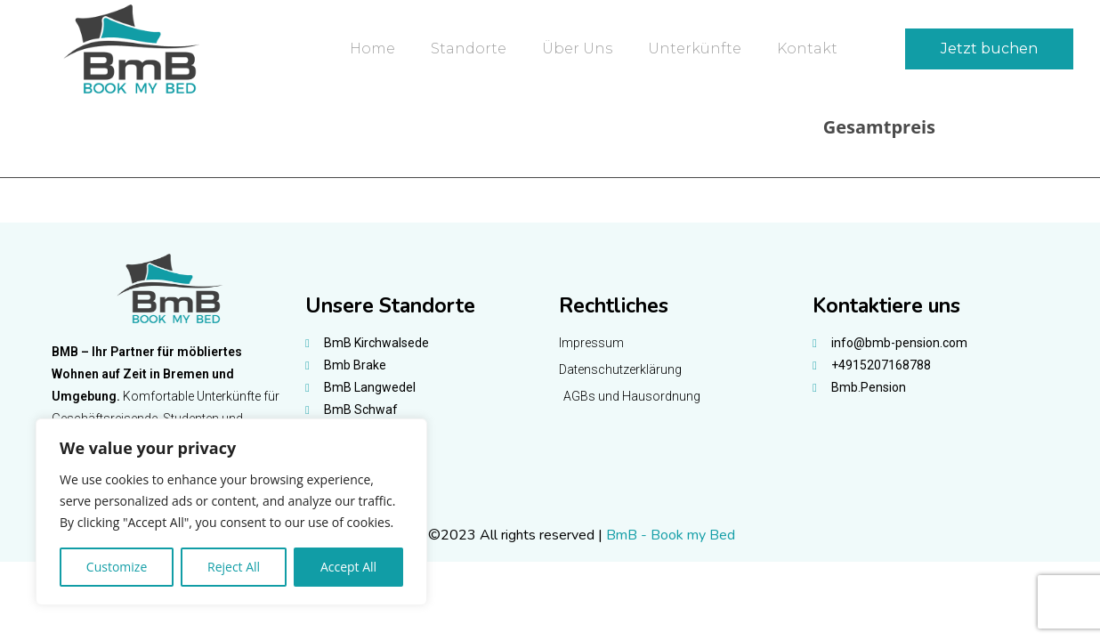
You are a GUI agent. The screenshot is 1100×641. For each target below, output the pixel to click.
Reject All (233, 566)
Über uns (577, 48)
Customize (116, 566)
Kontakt (807, 48)
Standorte (468, 48)
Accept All (348, 566)
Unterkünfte (694, 48)
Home (372, 48)
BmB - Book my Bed (670, 535)
